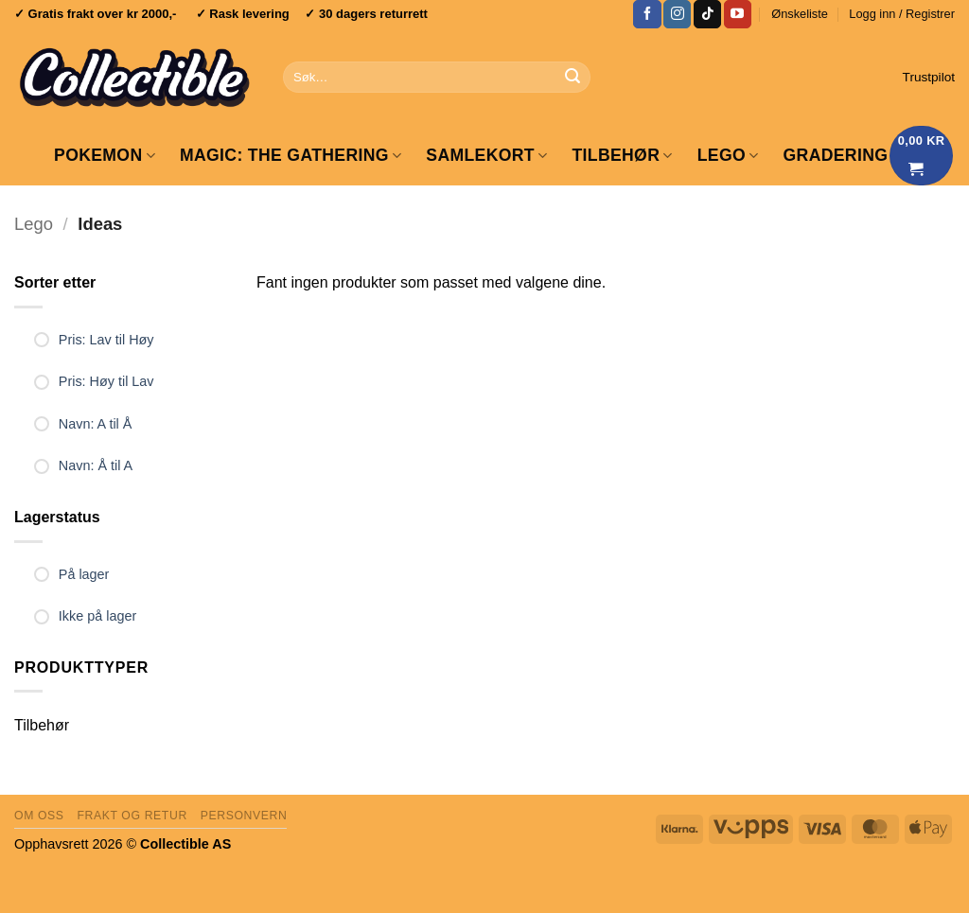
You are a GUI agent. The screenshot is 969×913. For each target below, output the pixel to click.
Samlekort (486, 155)
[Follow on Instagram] (677, 14)
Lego (33, 224)
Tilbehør (622, 155)
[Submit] (572, 77)
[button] (902, 14)
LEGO (728, 155)
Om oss (39, 815)
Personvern (244, 815)
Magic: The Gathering (290, 155)
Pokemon (104, 155)
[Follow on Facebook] (647, 14)
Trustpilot (929, 77)
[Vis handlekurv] (922, 155)
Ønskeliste (799, 14)
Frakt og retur (131, 815)
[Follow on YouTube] (737, 14)
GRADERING (836, 155)
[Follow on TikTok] (707, 14)
